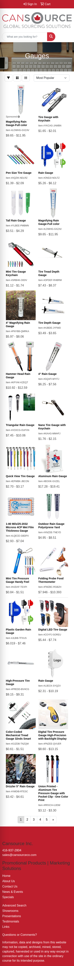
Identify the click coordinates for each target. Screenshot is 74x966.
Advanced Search (14, 905)
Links (5, 926)
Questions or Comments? (19, 934)
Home (6, 875)
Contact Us (9, 886)
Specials (8, 897)
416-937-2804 (11, 850)
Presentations (11, 916)
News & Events (12, 891)
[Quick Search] (24, 36)
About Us (8, 881)
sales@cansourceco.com (19, 855)
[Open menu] (66, 36)
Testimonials (10, 921)
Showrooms (10, 910)
